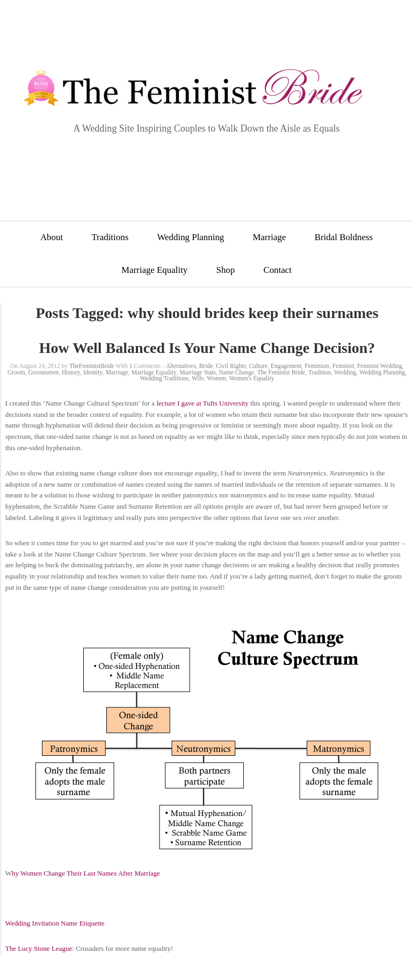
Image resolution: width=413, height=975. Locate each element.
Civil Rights (231, 366)
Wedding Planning (190, 237)
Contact (278, 270)
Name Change (236, 372)
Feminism (317, 366)
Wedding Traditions (164, 378)
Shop (225, 270)
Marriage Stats (197, 372)
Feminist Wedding (379, 366)
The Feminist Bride (281, 372)
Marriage (269, 237)
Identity (93, 372)
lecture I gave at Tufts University (202, 403)
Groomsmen (43, 372)
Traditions (109, 237)
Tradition (319, 372)
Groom (16, 372)
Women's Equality (251, 378)
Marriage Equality (154, 270)
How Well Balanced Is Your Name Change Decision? (207, 348)
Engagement (286, 366)
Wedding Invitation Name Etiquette (55, 923)
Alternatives (181, 366)
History (71, 372)
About (51, 237)
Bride (206, 366)
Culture (258, 366)
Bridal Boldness (344, 237)
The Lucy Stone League (39, 948)
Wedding (345, 372)
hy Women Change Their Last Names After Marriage (86, 873)
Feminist (343, 366)
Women (216, 378)
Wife (198, 378)
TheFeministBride (91, 366)
